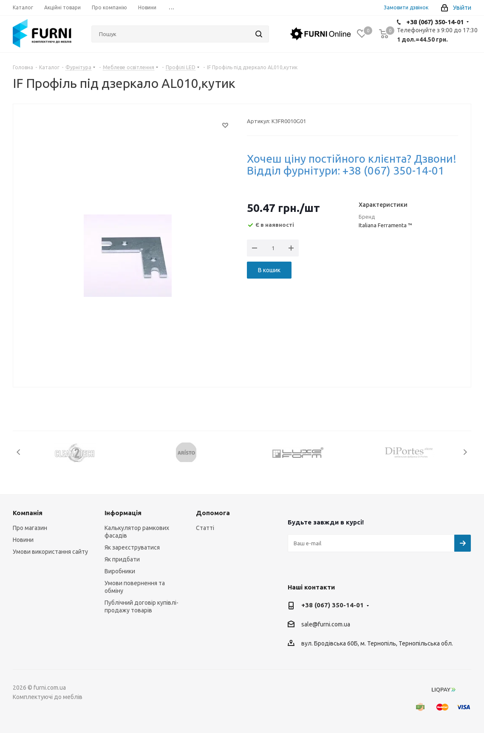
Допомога (213, 512)
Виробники (120, 571)
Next (465, 452)
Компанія (27, 512)
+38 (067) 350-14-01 (435, 21)
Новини (23, 539)
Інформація (123, 512)
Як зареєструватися (132, 547)
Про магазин (30, 527)
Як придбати (122, 559)
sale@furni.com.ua (325, 624)
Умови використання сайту (50, 551)
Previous (19, 452)
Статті (205, 527)
